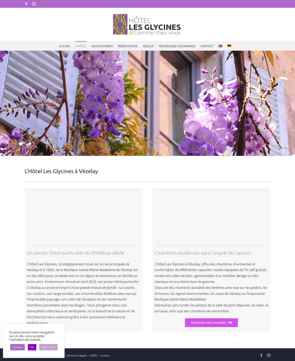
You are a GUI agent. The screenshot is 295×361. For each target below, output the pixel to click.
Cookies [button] (17, 347)
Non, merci (48, 347)
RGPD (93, 355)
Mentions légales (77, 355)
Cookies (104, 355)
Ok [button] (32, 347)
